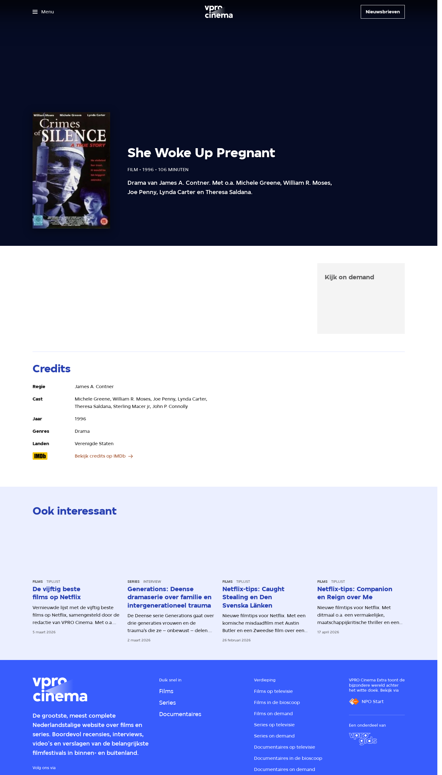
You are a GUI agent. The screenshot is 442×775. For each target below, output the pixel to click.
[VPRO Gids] (363, 739)
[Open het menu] (43, 12)
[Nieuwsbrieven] (383, 12)
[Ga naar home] (219, 12)
